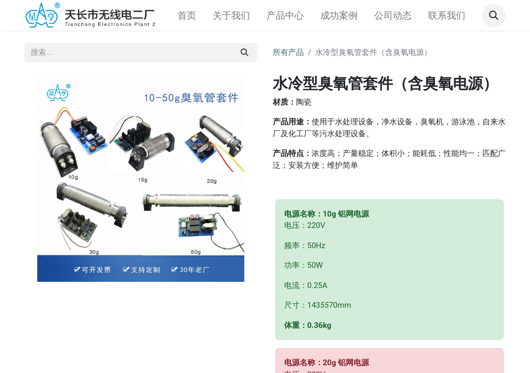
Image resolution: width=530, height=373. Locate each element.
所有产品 (288, 52)
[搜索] (244, 52)
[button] (494, 15)
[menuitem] (186, 15)
